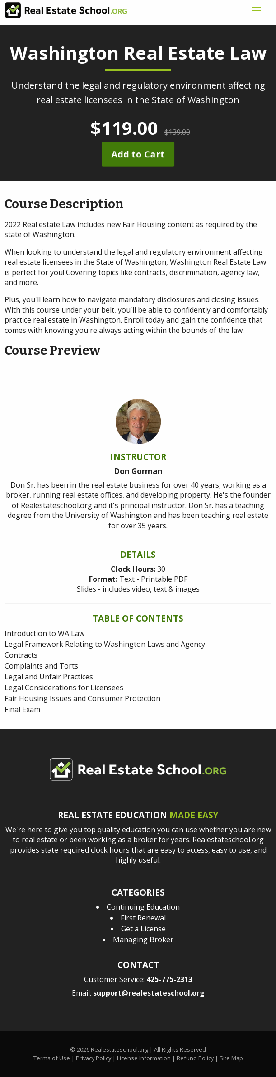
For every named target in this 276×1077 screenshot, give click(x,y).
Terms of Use (51, 1058)
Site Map (231, 1058)
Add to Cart (138, 154)
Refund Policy (195, 1058)
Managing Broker (143, 939)
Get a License (143, 929)
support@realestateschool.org (149, 993)
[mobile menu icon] (256, 10)
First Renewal (143, 918)
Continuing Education (143, 907)
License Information (144, 1058)
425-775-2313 (169, 979)
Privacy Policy (93, 1058)
